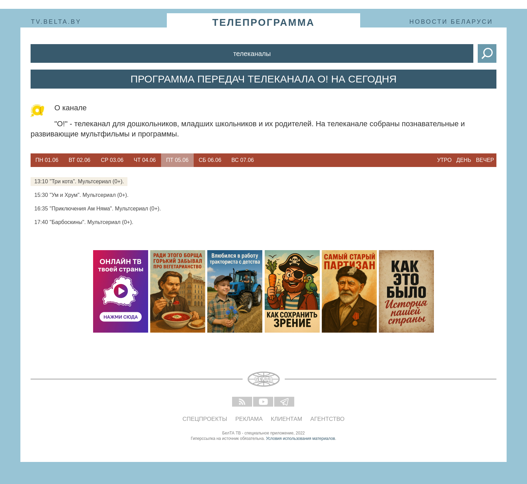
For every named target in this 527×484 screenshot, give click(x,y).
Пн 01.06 (46, 160)
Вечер (485, 160)
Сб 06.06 (210, 160)
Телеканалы (252, 53)
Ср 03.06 (112, 160)
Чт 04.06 (145, 160)
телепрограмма (263, 22)
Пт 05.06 (177, 160)
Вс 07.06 (242, 160)
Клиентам (286, 419)
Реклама (249, 419)
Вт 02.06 (79, 160)
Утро (444, 160)
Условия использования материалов (300, 438)
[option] (47, 160)
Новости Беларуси (451, 21)
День (463, 160)
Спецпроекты (204, 419)
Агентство (327, 419)
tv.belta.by (56, 21)
